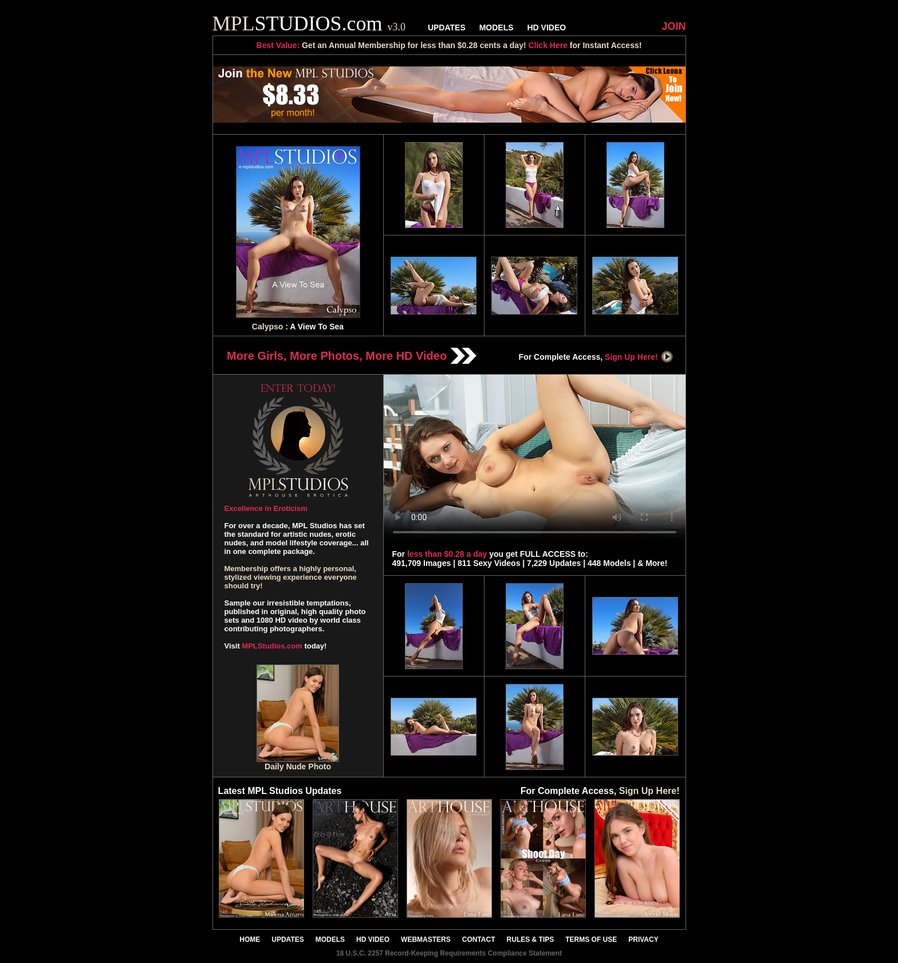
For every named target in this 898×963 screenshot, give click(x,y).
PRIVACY (643, 940)
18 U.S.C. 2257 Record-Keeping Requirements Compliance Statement (449, 953)
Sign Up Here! (639, 356)
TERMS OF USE (591, 940)
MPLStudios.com (272, 646)
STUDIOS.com (309, 23)
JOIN (673, 26)
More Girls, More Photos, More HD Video (351, 355)
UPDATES (447, 27)
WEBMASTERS (426, 940)
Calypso (267, 326)
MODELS (496, 27)
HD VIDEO (546, 27)
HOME (249, 940)
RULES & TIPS (530, 940)
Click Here (547, 45)
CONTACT (478, 940)
